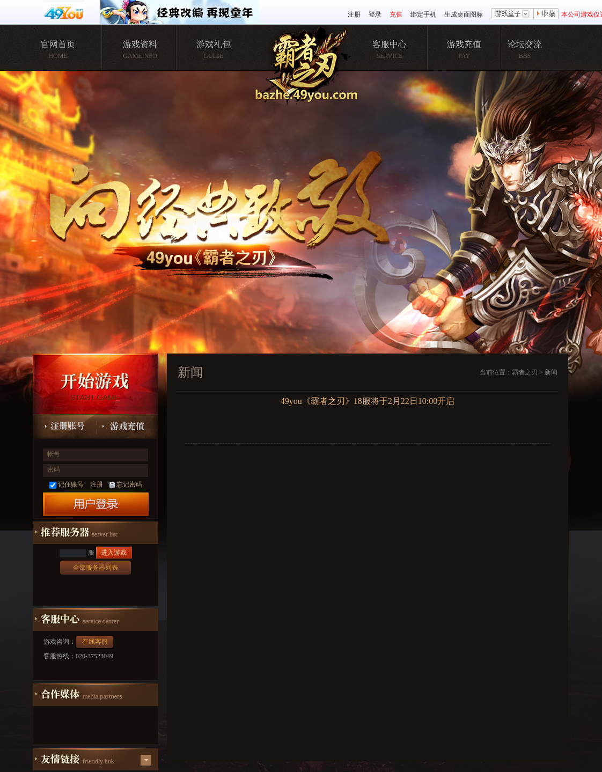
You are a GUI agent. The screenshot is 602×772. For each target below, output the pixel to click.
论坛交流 (525, 44)
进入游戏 (114, 552)
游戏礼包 (213, 44)
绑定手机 (423, 14)
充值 (396, 14)
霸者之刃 (525, 372)
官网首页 (58, 44)
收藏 (546, 14)
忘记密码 (125, 484)
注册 (354, 14)
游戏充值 (464, 44)
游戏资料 (140, 44)
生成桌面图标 (463, 14)
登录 (375, 14)
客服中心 (389, 44)
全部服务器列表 (95, 567)
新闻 (551, 372)
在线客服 (95, 641)
